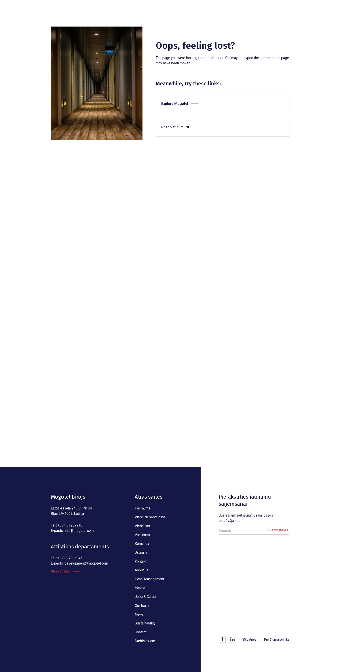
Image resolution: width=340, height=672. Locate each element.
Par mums (142, 508)
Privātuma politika (276, 639)
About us (141, 570)
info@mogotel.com (79, 530)
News (139, 614)
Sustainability (145, 623)
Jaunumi (141, 552)
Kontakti (141, 561)
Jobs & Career (146, 597)
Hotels (140, 588)
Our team (142, 605)
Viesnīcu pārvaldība (150, 517)
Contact (140, 632)
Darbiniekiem (145, 641)
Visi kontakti (60, 571)
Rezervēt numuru (175, 127)
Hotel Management (149, 579)
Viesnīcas (142, 526)
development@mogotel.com (86, 563)
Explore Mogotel (174, 103)
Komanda (142, 544)
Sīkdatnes (249, 639)
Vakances (142, 535)
